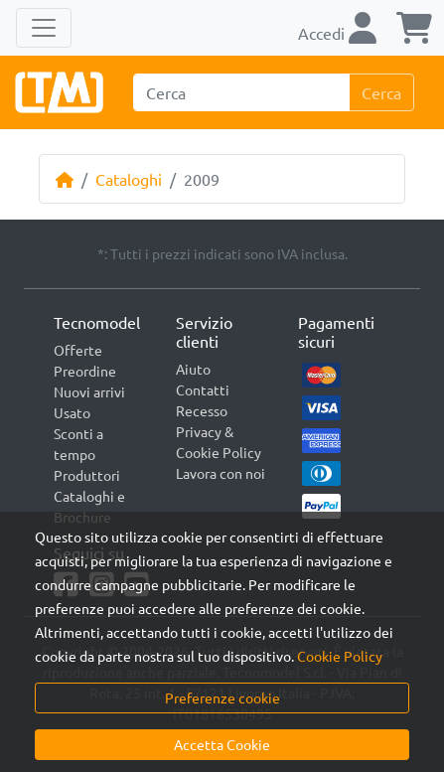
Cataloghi (128, 179)
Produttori (87, 475)
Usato (72, 412)
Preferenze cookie (222, 697)
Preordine (85, 371)
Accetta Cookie (222, 744)
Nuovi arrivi (89, 391)
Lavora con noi (220, 473)
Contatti (202, 389)
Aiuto (193, 369)
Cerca (381, 92)
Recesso (201, 410)
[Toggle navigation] (44, 28)
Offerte (78, 350)
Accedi (337, 33)
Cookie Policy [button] (339, 656)
